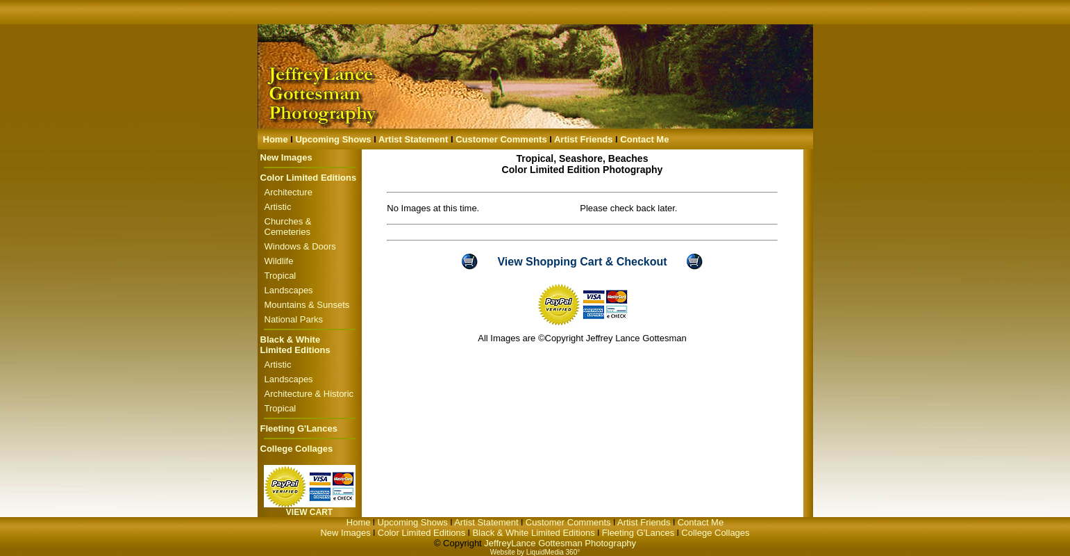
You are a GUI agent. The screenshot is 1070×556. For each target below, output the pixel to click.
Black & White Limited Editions (295, 344)
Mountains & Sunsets (307, 305)
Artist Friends (583, 139)
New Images (286, 157)
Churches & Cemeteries (288, 226)
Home (275, 139)
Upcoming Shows (333, 139)
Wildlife (279, 261)
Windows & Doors (300, 246)
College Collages (296, 448)
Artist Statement (413, 139)
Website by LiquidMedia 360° (535, 552)
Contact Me (644, 139)
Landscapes (289, 290)
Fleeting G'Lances (298, 428)
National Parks (294, 319)
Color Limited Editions (308, 177)
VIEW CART (309, 512)
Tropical (280, 275)
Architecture (288, 192)
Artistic (278, 207)
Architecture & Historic (309, 394)
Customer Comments (500, 139)
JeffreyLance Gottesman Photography (560, 543)
